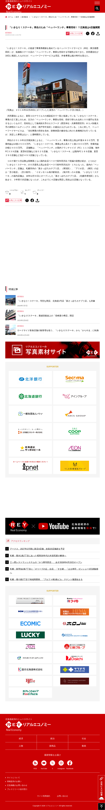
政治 (52, 738)
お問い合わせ (62, 796)
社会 (84, 738)
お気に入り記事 (74, 33)
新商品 (52, 746)
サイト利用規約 (43, 796)
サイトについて (13, 778)
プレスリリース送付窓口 (17, 789)
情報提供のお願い (14, 781)
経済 (21, 738)
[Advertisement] (52, 229)
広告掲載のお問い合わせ (17, 785)
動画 (84, 746)
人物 (21, 746)
